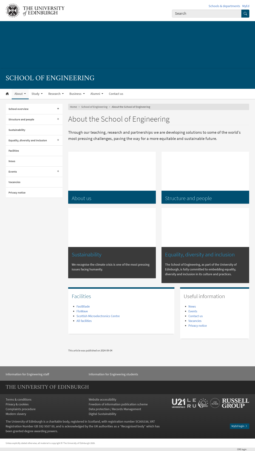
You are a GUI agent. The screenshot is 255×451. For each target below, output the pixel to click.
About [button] (19, 94)
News (11, 161)
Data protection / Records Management (115, 409)
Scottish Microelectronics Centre (98, 316)
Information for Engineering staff (27, 374)
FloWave (82, 311)
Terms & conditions (19, 399)
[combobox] (207, 14)
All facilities (84, 321)
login (243, 449)
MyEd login (239, 426)
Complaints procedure (21, 409)
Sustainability (16, 130)
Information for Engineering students (113, 374)
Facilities (13, 150)
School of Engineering (94, 106)
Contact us (116, 94)
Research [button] (54, 94)
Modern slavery (16, 414)
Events (12, 171)
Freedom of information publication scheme (118, 404)
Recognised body (132, 426)
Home (73, 106)
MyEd (245, 6)
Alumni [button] (95, 94)
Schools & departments (224, 6)
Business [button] (75, 94)
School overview (18, 109)
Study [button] (36, 94)
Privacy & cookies (17, 404)
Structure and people (21, 119)
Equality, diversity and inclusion (27, 140)
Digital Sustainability (102, 414)
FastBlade (83, 306)
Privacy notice (17, 192)
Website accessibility (102, 399)
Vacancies (14, 182)
